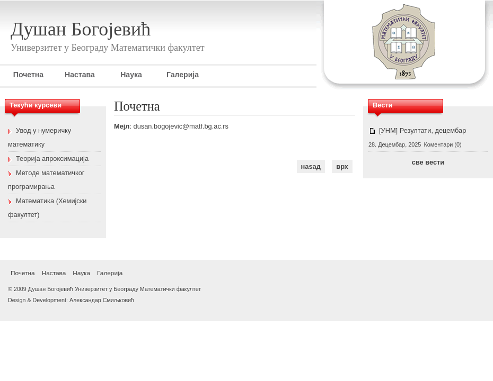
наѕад (311, 166)
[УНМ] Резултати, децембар (422, 130)
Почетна (28, 74)
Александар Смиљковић (101, 300)
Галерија (182, 74)
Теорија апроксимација (52, 158)
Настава (80, 74)
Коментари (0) (442, 144)
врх (342, 166)
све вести (428, 162)
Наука (131, 74)
